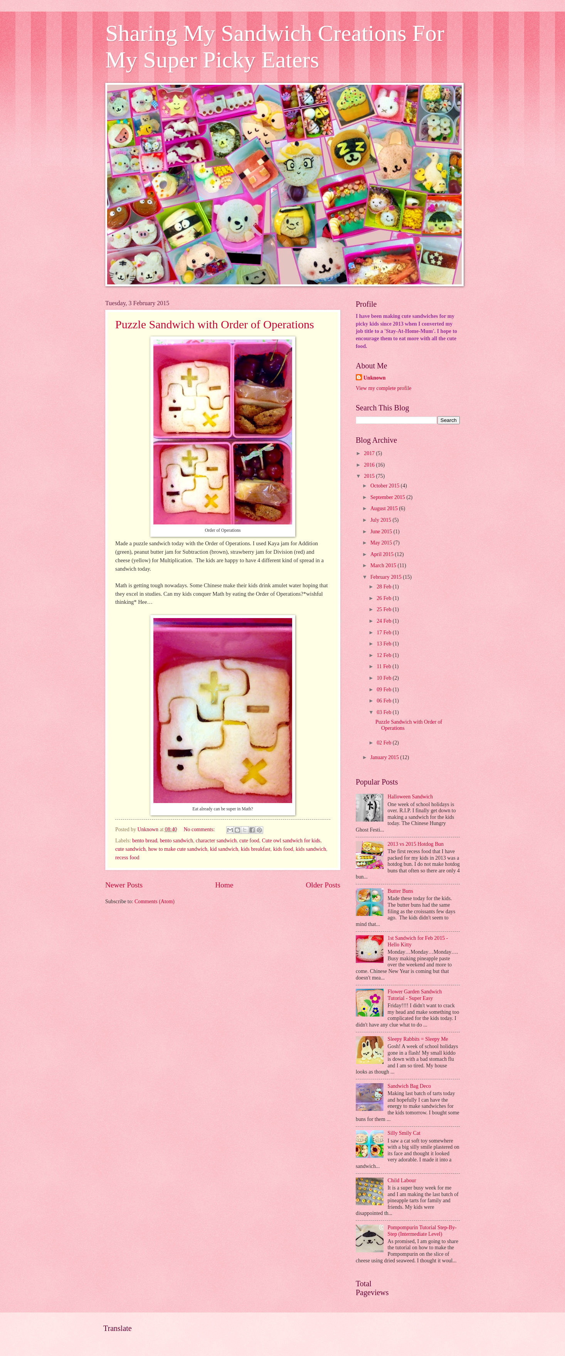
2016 (370, 465)
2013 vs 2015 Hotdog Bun (416, 844)
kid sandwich (224, 849)
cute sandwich (130, 849)
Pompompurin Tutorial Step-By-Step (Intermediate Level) (422, 1231)
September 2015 (388, 497)
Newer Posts (124, 885)
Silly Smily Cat (404, 1133)
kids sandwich (311, 849)
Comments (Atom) (155, 901)
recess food (127, 857)
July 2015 (381, 520)
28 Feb (384, 587)
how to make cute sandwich (177, 849)
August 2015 (384, 508)
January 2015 (385, 757)
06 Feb (384, 701)
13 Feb (384, 644)
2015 (370, 476)
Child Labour (402, 1180)
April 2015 (382, 554)
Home (224, 885)
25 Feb (384, 609)
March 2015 (384, 565)
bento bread (144, 841)
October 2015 (385, 486)
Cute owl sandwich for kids (291, 841)
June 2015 (381, 531)
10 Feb (384, 678)
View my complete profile (383, 388)
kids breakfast (256, 849)
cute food (249, 841)
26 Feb (384, 598)
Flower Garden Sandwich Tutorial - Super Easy (415, 995)
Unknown (374, 378)
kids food (283, 849)
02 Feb (384, 743)
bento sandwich (176, 841)
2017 (370, 453)
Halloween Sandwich (410, 797)
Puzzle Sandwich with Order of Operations (214, 324)
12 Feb (384, 655)
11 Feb (384, 666)
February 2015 (386, 577)
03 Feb (384, 712)
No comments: (199, 829)
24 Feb (384, 621)
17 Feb (384, 632)
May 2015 (381, 543)
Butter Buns (400, 891)
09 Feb (384, 689)
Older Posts (323, 885)
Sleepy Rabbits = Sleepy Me (418, 1039)
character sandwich (216, 841)
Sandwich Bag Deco (409, 1086)
